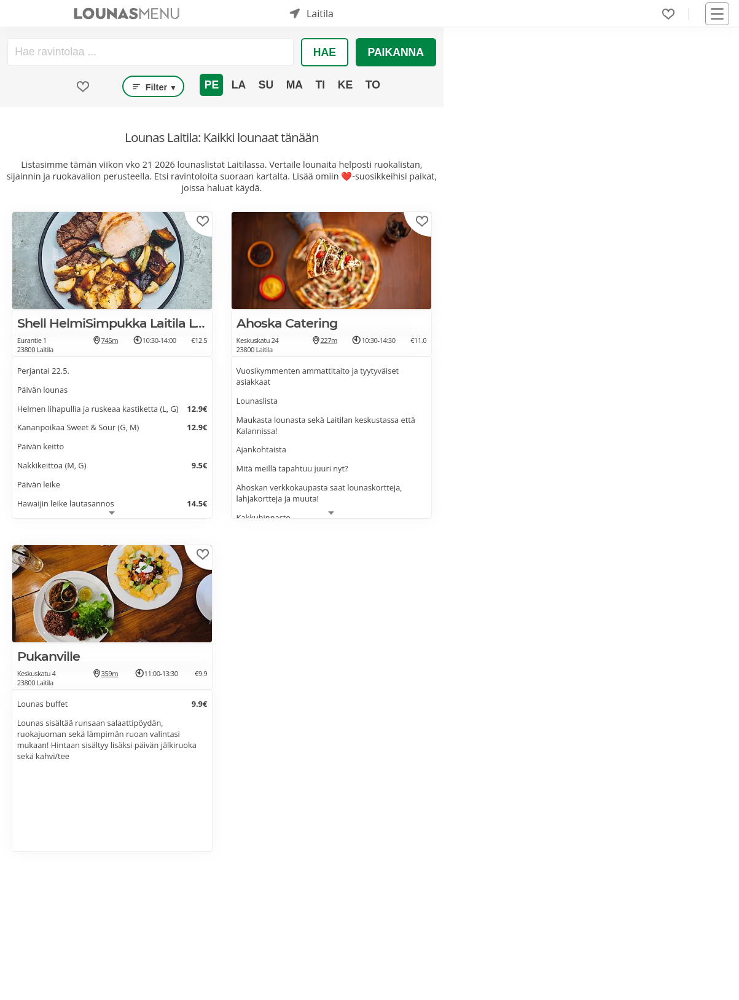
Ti (321, 85)
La (239, 85)
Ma (294, 85)
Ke (345, 85)
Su (266, 85)
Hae (324, 52)
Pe (212, 85)
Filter (153, 86)
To (373, 85)
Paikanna (395, 52)
